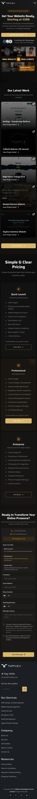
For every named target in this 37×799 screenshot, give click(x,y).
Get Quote (18, 494)
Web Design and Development (12, 703)
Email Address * (8, 583)
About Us (4, 735)
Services (4, 739)
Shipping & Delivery (8, 776)
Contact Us (5, 752)
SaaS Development (8, 719)
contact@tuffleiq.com (9, 677)
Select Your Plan (8, 545)
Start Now (18, 347)
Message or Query (9, 611)
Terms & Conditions (8, 768)
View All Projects (18, 246)
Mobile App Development (10, 707)
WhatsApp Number (9, 603)
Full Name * (6, 575)
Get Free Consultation (18, 35)
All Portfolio (5, 743)
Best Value (18, 421)
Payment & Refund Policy (11, 772)
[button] (5, 596)
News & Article (6, 748)
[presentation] (18, 647)
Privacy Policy (6, 764)
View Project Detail (11, 124)
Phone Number (8, 592)
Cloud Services (6, 711)
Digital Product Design (9, 723)
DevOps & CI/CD (7, 715)
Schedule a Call (18, 539)
